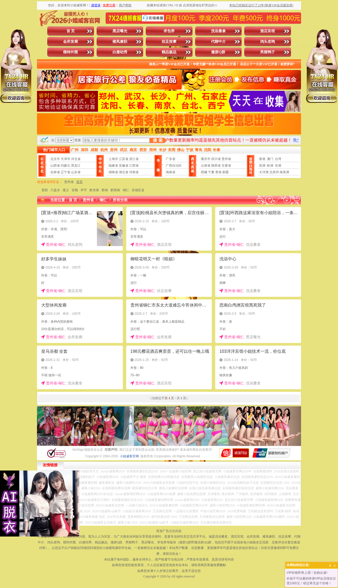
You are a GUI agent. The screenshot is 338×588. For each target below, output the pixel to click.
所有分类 (120, 200)
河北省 (76, 159)
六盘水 (55, 190)
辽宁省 (65, 172)
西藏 (204, 172)
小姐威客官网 (129, 456)
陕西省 (216, 165)
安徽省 (123, 165)
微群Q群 (218, 52)
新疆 (225, 172)
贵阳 (44, 190)
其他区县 (138, 190)
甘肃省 (226, 165)
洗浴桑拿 (218, 31)
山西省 (55, 165)
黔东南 (94, 190)
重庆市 (205, 159)
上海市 (113, 159)
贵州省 (226, 159)
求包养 (169, 31)
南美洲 (284, 172)
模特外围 (70, 52)
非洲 (278, 165)
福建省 (113, 165)
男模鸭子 (267, 52)
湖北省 (123, 172)
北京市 (55, 159)
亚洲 (262, 165)
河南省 (134, 172)
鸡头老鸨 (267, 42)
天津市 (65, 159)
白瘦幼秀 (119, 52)
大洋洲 (264, 172)
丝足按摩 (169, 42)
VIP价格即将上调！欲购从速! (307, 573)
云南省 (205, 165)
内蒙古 (65, 165)
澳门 (270, 159)
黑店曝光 (119, 31)
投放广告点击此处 (169, 531)
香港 (262, 159)
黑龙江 (76, 165)
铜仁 (126, 190)
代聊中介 (218, 42)
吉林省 (55, 172)
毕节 (84, 190)
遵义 (66, 190)
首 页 (71, 31)
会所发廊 (70, 42)
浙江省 (134, 159)
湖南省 (113, 172)
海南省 (170, 172)
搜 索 (157, 140)
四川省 (216, 159)
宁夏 (211, 172)
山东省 (76, 172)
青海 (218, 172)
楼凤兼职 (119, 42)
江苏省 (123, 159)
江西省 (134, 165)
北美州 (274, 172)
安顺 (75, 190)
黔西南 (115, 190)
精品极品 (169, 52)
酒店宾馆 (267, 31)
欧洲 (270, 165)
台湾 (278, 159)
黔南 (105, 190)
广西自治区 (174, 165)
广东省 (170, 159)
